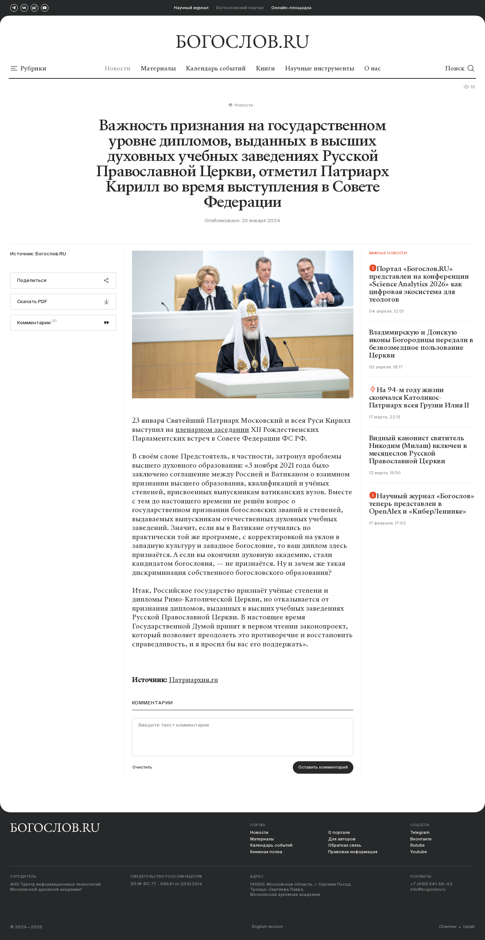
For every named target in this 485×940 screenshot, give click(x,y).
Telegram (420, 832)
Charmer (448, 926)
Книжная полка (266, 852)
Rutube (417, 845)
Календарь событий (272, 845)
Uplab (469, 926)
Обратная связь (346, 845)
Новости (259, 832)
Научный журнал (191, 7)
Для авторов (343, 839)
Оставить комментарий (322, 767)
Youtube (418, 852)
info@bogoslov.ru (428, 889)
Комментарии (63, 322)
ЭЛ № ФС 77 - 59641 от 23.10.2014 (166, 884)
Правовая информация (354, 852)
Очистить (142, 767)
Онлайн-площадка (291, 7)
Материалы (262, 839)
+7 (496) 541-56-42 (431, 884)
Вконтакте (421, 839)
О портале (340, 832)
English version (268, 926)
